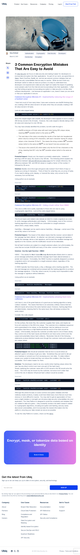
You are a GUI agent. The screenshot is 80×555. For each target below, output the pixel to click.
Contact (61, 507)
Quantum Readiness (28, 534)
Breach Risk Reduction (28, 507)
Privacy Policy (63, 493)
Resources (33, 4)
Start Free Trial (71, 4)
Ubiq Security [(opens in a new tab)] (21, 74)
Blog (3, 514)
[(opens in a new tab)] (39, 161)
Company (43, 4)
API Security (25, 538)
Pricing (51, 4)
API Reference (45, 511)
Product (16, 4)
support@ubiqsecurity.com (35, 495)
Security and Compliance (48, 518)
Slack (17, 78)
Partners (5, 511)
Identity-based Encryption (29, 526)
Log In (60, 4)
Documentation (45, 507)
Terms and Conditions (71, 551)
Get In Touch (64, 502)
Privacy (62, 551)
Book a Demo (39, 455)
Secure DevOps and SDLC (30, 530)
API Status (43, 514)
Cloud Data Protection (28, 511)
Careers (4, 518)
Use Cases (24, 4)
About (4, 507)
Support (62, 511)
